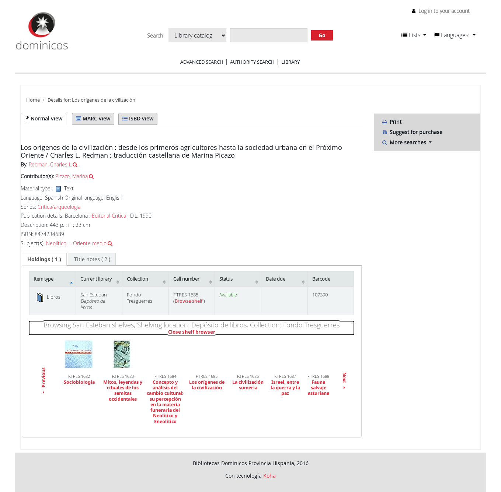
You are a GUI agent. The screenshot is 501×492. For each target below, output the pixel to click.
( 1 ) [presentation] (44, 259)
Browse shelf (189, 301)
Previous (43, 382)
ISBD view (137, 118)
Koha (269, 475)
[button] (413, 35)
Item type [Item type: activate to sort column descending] (43, 279)
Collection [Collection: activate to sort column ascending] (137, 279)
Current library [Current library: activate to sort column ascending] (96, 279)
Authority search (252, 62)
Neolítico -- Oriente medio (76, 243)
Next (344, 381)
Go (322, 35)
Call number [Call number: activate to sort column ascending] (186, 279)
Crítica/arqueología (59, 207)
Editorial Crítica (109, 215)
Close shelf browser (217, 332)
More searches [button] (405, 142)
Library (290, 62)
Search (155, 35)
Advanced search (201, 62)
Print (391, 121)
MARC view (93, 118)
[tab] (44, 259)
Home (33, 100)
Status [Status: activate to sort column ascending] (226, 279)
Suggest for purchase (412, 132)
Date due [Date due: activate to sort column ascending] (275, 279)
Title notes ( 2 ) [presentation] (92, 259)
